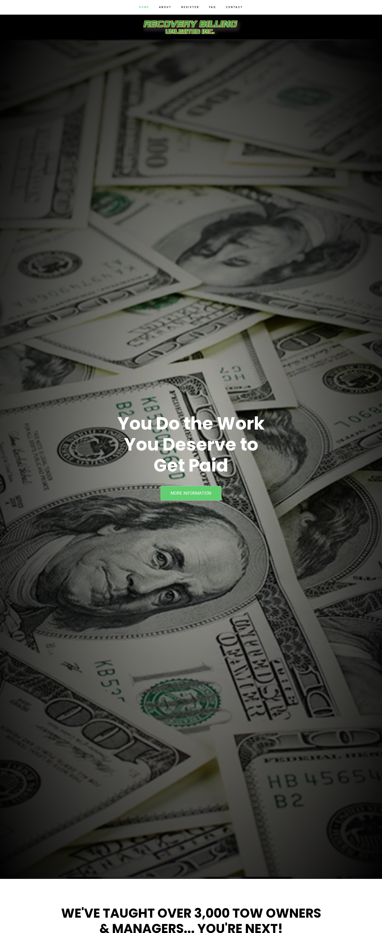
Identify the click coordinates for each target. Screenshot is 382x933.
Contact (234, 7)
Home (144, 7)
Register (190, 7)
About (165, 7)
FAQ (212, 7)
